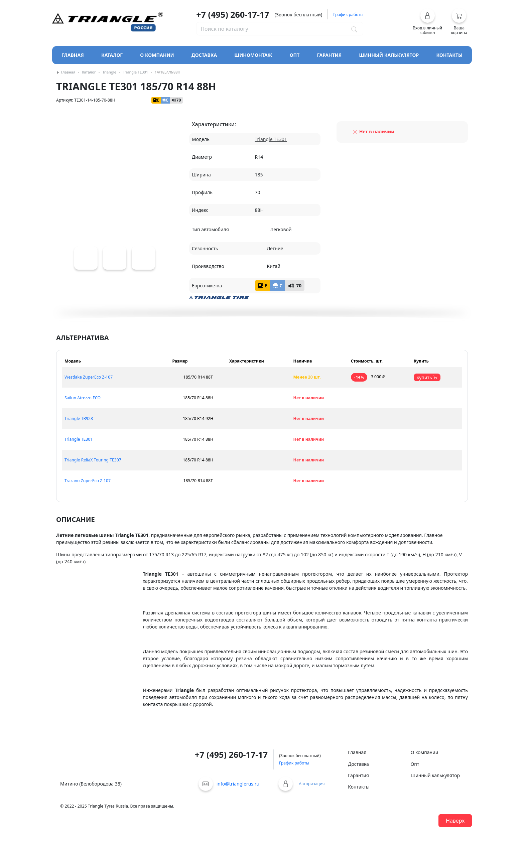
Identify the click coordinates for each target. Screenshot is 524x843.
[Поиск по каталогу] (354, 28)
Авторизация (311, 784)
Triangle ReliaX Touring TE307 (92, 460)
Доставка (204, 55)
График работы (294, 763)
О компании (157, 55)
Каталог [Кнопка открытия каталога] (112, 55)
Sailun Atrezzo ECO (82, 398)
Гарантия (329, 55)
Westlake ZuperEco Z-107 (88, 377)
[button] (427, 22)
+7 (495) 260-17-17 (232, 14)
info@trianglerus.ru (238, 784)
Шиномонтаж (253, 55)
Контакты (449, 55)
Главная (72, 55)
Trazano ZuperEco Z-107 (87, 480)
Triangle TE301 (135, 72)
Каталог (89, 72)
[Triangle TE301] (86, 258)
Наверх (455, 820)
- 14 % (359, 377)
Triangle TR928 (78, 418)
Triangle (109, 72)
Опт (295, 55)
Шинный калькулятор (389, 55)
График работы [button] (348, 14)
